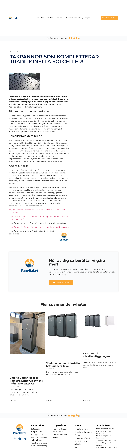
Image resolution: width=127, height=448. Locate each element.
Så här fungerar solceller (80, 442)
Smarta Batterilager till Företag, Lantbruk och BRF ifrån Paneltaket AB (27, 380)
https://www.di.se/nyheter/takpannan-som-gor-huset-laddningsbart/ (39, 227)
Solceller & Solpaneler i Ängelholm (103, 432)
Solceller (41, 18)
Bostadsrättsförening (83, 438)
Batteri (51, 18)
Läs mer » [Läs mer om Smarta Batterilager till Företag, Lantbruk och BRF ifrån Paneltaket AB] (13, 400)
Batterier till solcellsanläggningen (96, 355)
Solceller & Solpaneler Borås (105, 429)
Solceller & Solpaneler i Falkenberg (103, 444)
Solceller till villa (81, 429)
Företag (77, 435)
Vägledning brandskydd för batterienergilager (63, 364)
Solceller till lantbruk (83, 432)
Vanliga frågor (84, 18)
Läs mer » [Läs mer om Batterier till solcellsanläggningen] (86, 400)
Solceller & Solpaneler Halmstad (106, 440)
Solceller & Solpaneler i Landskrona (103, 437)
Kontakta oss (71, 18)
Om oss (61, 18)
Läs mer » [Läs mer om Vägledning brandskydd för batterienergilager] (49, 400)
